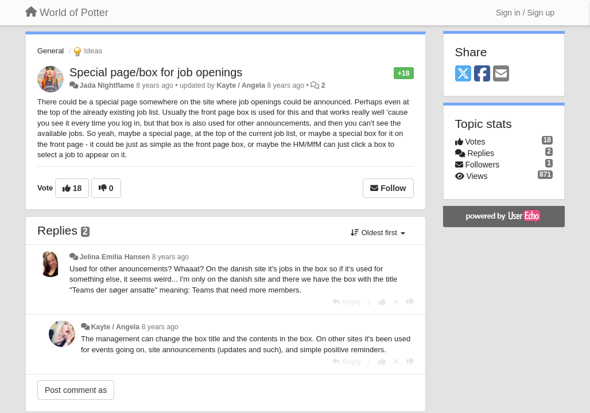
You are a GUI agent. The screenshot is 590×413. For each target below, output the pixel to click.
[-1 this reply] (410, 302)
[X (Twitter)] (463, 74)
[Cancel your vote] (396, 302)
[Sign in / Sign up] (525, 12)
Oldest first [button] (378, 232)
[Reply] (346, 302)
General (50, 50)
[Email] (501, 74)
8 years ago (170, 257)
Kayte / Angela (240, 85)
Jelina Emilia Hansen (114, 257)
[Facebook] (482, 74)
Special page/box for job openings (155, 72)
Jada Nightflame (106, 85)
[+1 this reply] (382, 302)
